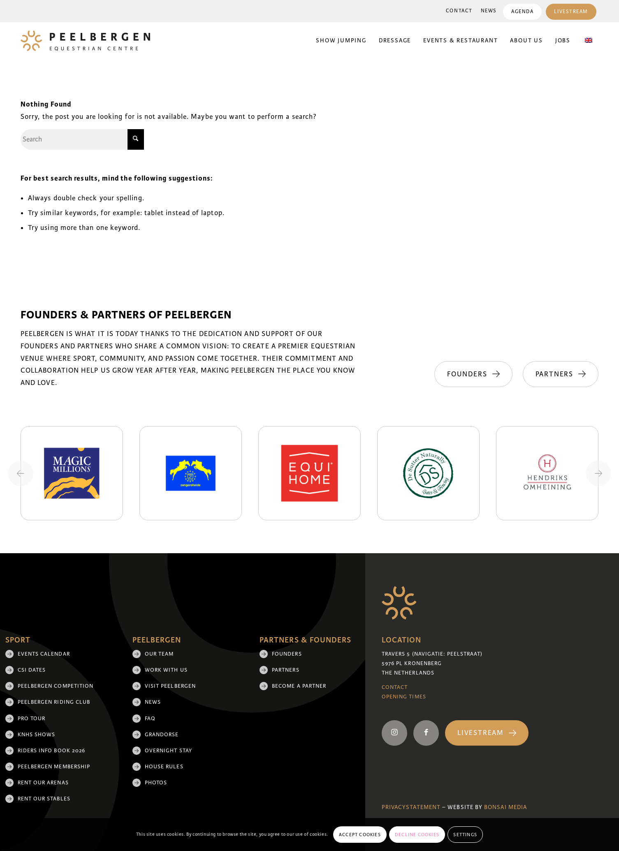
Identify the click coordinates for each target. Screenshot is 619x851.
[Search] (82, 139)
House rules (164, 766)
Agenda (522, 12)
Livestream (571, 12)
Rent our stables (44, 798)
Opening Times (404, 696)
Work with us (166, 670)
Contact (459, 11)
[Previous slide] (20, 473)
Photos (156, 782)
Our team (159, 654)
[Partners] (560, 374)
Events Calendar (44, 654)
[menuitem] (459, 11)
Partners (285, 670)
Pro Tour (32, 718)
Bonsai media (505, 807)
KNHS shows (37, 734)
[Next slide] (598, 473)
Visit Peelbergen (170, 686)
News (489, 11)
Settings (465, 834)
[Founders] (473, 374)
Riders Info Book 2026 (52, 750)
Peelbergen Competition (56, 686)
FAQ (150, 718)
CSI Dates (32, 670)
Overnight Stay (168, 750)
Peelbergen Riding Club (54, 702)
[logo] (85, 40)
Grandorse (162, 734)
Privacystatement (411, 807)
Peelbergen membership (54, 766)
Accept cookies (360, 834)
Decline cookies (417, 834)
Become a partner (299, 686)
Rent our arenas (43, 782)
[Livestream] (487, 733)
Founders (287, 654)
